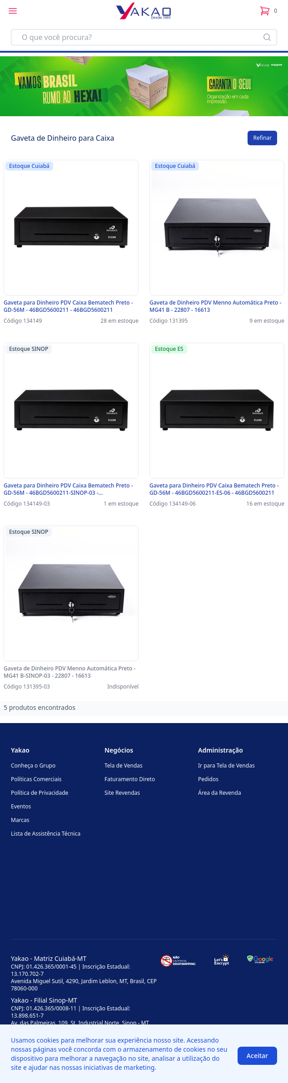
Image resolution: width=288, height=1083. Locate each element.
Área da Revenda (219, 793)
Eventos (21, 806)
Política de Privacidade (39, 793)
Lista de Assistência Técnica (45, 833)
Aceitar (257, 1055)
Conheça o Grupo (33, 765)
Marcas (20, 820)
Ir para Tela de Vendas (226, 765)
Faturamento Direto (129, 779)
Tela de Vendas (123, 765)
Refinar (262, 138)
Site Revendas (122, 793)
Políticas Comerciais (36, 779)
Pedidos (208, 779)
